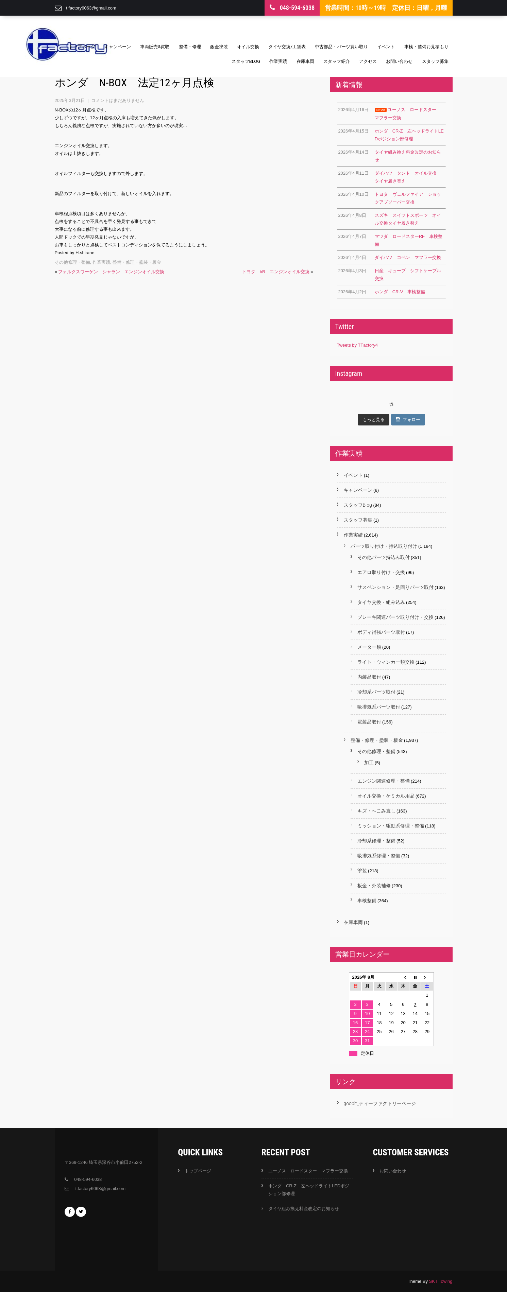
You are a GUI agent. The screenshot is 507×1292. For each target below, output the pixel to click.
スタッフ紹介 (336, 61)
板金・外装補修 (374, 885)
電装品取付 (369, 721)
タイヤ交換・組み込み (381, 602)
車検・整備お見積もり (426, 46)
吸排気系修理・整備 (378, 855)
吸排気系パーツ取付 (378, 707)
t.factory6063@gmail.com (91, 8)
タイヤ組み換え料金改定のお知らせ (303, 1208)
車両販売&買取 (154, 46)
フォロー (408, 419)
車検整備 (366, 900)
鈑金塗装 (219, 46)
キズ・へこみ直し (376, 811)
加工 (369, 762)
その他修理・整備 (72, 262)
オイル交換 (248, 46)
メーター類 (369, 647)
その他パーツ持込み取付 (383, 557)
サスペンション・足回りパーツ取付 (395, 587)
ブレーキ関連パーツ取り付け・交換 (395, 617)
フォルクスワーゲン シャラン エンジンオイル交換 (111, 271)
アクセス (368, 61)
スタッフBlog (246, 61)
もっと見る (373, 419)
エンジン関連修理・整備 (383, 781)
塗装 (362, 870)
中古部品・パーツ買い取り (341, 46)
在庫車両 (305, 61)
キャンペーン (117, 46)
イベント (386, 46)
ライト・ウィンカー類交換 (386, 662)
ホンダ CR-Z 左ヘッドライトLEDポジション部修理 (308, 1189)
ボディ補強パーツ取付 (381, 632)
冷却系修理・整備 (376, 840)
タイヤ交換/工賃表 (286, 46)
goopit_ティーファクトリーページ (380, 1103)
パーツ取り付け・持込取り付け (384, 546)
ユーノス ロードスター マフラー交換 (308, 1170)
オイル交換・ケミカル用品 (386, 796)
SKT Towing (441, 1281)
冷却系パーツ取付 (376, 692)
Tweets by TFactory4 (357, 345)
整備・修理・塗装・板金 (137, 262)
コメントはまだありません (117, 100)
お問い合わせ (399, 61)
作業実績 (278, 61)
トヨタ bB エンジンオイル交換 (275, 271)
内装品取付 (369, 677)
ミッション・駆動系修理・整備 (390, 825)
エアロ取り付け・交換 (381, 572)
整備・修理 (190, 46)
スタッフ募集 (435, 61)
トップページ (82, 46)
